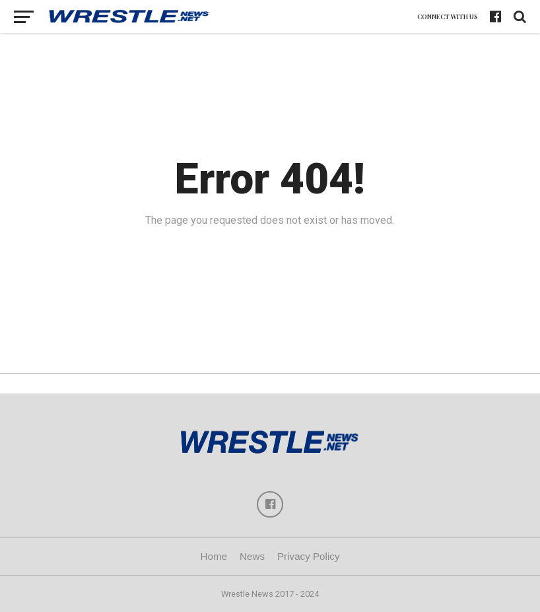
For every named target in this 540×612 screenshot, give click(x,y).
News (252, 556)
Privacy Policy (308, 556)
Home (213, 556)
